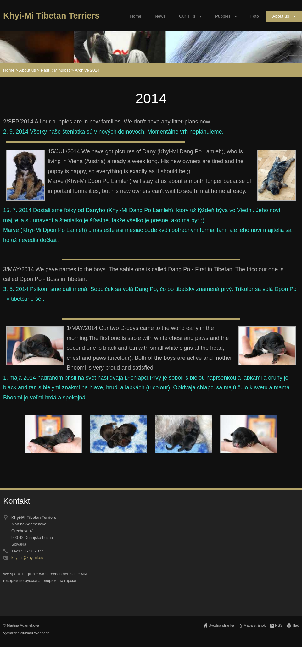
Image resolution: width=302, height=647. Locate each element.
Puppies (223, 16)
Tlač (295, 625)
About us (280, 16)
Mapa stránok (254, 625)
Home (135, 16)
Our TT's (187, 16)
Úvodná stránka (221, 625)
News (160, 16)
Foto (254, 16)
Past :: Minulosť (55, 70)
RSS (278, 625)
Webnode (41, 633)
